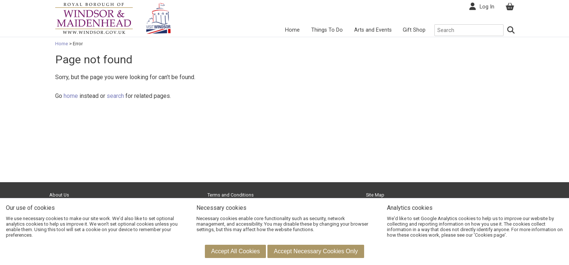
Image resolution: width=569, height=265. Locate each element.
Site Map (375, 195)
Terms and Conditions (230, 195)
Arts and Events (373, 30)
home (71, 95)
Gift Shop (414, 30)
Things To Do (327, 30)
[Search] (511, 30)
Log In (487, 7)
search (115, 95)
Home (292, 30)
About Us (59, 195)
